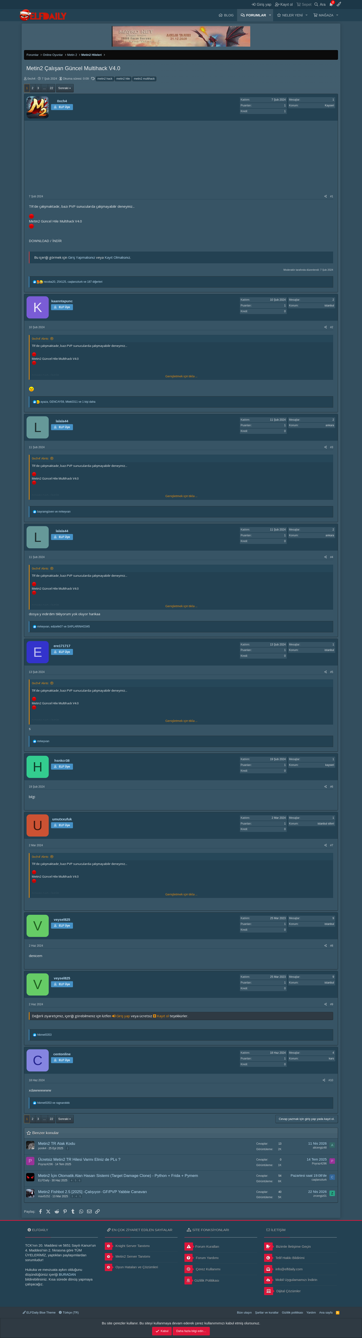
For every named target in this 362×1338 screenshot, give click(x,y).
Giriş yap (121, 1016)
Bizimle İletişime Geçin (287, 1246)
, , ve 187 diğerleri (73, 281)
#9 (331, 1004)
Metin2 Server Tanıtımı (127, 1256)
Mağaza (326, 15)
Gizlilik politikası (292, 1312)
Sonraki (63, 88)
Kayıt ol (161, 1016)
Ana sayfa (326, 1312)
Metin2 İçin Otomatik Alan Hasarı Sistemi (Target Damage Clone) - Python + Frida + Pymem (118, 1175)
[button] (270, 15)
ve (53, 511)
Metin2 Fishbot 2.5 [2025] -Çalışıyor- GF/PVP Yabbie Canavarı (92, 1192)
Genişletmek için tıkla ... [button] (181, 376)
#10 (331, 1080)
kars (331, 1058)
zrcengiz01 (320, 1195)
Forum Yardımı (201, 1258)
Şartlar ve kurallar (267, 1312)
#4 (331, 557)
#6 (331, 786)
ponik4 (42, 1148)
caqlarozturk (319, 1179)
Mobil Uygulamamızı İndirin (290, 1280)
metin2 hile (123, 78)
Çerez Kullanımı (202, 1269)
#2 (331, 327)
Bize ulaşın (244, 1312)
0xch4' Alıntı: (40, 338)
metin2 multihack (144, 78)
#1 (331, 196)
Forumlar (256, 15)
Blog (229, 15)
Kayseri (329, 105)
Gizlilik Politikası (201, 1280)
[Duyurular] (331, 4)
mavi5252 (44, 1196)
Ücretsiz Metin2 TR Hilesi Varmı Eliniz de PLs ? (79, 1159)
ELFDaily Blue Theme (39, 1312)
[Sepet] (303, 4)
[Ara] (319, 4)
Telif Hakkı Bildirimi (284, 1258)
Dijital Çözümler (282, 1291)
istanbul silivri (326, 823)
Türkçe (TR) (69, 1312)
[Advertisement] (181, 160)
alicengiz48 (320, 1147)
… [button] (44, 88)
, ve (63, 626)
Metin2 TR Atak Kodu (56, 1143)
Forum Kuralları (201, 1246)
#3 (331, 447)
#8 (331, 945)
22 (51, 88)
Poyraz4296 (45, 1164)
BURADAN (67, 1274)
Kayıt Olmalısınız (117, 257)
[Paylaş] (326, 196)
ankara (330, 425)
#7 (331, 845)
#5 (331, 672)
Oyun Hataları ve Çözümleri (131, 1267)
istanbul (329, 305)
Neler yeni (292, 15)
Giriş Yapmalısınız (81, 257)
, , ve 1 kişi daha (67, 401)
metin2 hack (104, 78)
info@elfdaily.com (283, 1269)
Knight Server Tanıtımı (127, 1246)
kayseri (329, 765)
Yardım (311, 1312)
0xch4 (31, 78)
